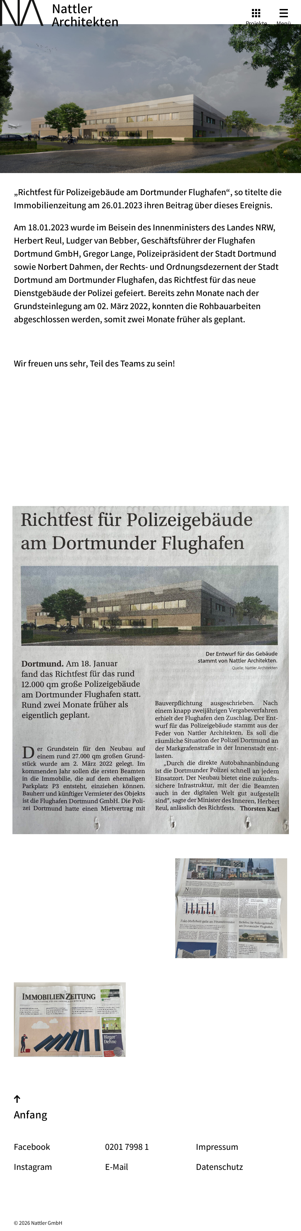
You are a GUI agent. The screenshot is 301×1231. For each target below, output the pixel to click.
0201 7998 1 (127, 1148)
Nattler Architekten (85, 17)
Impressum (217, 1148)
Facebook (32, 1148)
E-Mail (116, 1168)
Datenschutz (219, 1168)
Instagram (33, 1168)
